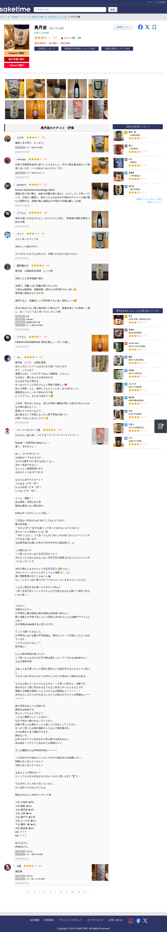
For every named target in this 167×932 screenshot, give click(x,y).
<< (28, 892)
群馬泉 (131, 330)
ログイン (150, 2)
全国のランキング (154, 202)
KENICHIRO (134, 343)
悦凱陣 (131, 370)
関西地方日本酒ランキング (78, 48)
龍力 (130, 146)
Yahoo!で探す (16, 65)
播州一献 (132, 132)
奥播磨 (131, 173)
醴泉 (130, 357)
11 (79, 892)
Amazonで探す (17, 53)
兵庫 (36, 33)
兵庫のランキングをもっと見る (149, 199)
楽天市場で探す (17, 59)
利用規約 (49, 920)
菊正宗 (131, 186)
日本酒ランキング (46, 48)
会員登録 (161, 2)
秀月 (130, 316)
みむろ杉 (132, 384)
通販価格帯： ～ (52, 43)
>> (85, 892)
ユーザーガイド (95, 920)
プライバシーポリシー (70, 920)
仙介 (130, 159)
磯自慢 (131, 397)
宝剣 (130, 411)
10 (72, 892)
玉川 (130, 438)
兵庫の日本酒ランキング (138, 127)
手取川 (131, 424)
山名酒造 (44, 33)
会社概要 (34, 920)
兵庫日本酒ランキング (115, 48)
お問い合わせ (116, 920)
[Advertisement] (138, 257)
